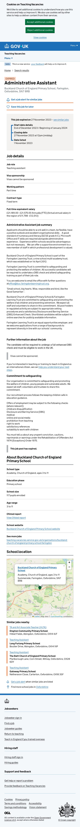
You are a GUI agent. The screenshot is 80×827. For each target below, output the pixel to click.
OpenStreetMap (56, 616)
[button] (40, 588)
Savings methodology (15, 807)
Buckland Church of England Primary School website (33, 528)
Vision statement (37, 807)
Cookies (8, 799)
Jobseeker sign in (13, 717)
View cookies (40, 37)
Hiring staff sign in (13, 757)
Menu (7, 58)
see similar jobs (61, 119)
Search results (21, 70)
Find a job (9, 723)
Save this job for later (22, 106)
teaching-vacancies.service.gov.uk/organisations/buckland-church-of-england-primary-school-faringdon (37, 541)
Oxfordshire (42, 686)
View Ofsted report (16, 517)
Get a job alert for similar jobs (26, 99)
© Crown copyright (67, 820)
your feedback (37, 64)
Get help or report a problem (18, 780)
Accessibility (35, 803)
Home (7, 70)
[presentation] (40, 588)
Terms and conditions (15, 803)
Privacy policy (22, 799)
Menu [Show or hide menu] (73, 45)
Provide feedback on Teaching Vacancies (24, 785)
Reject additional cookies (40, 30)
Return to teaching (14, 733)
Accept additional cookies (40, 22)
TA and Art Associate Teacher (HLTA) (28, 627)
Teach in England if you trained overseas (24, 739)
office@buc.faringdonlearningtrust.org (29, 283)
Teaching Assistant (19, 639)
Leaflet (35, 616)
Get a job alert (18, 681)
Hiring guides (11, 762)
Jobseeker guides (13, 728)
